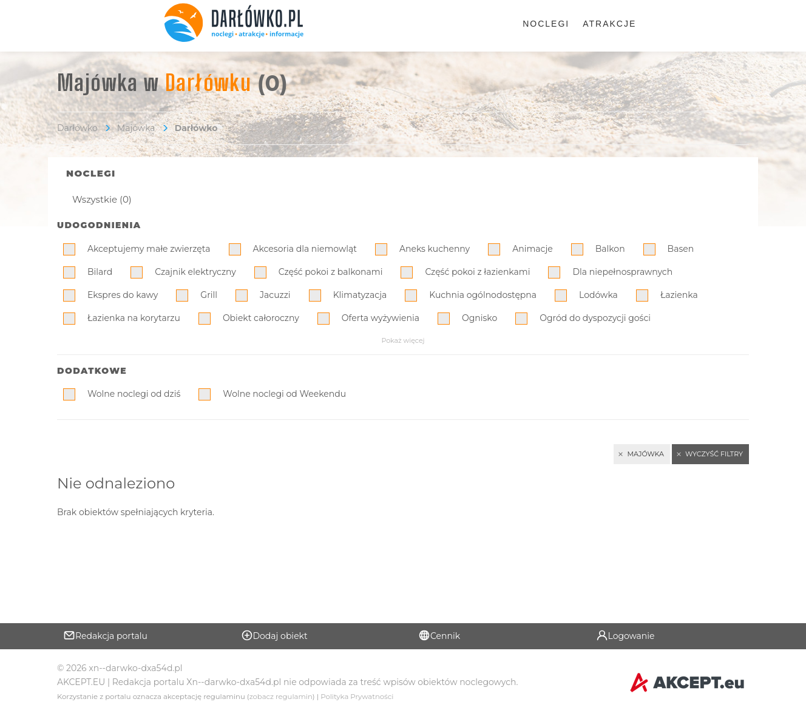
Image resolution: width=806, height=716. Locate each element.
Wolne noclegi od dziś (133, 393)
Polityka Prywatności (356, 696)
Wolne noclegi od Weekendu (284, 393)
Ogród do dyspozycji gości (595, 317)
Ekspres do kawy (122, 294)
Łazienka (679, 294)
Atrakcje (609, 24)
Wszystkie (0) (102, 199)
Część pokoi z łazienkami (477, 271)
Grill (208, 294)
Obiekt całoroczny (261, 317)
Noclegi (546, 24)
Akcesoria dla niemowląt (305, 248)
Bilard (99, 271)
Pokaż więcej (402, 340)
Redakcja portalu (105, 635)
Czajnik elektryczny (195, 271)
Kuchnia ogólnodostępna (483, 294)
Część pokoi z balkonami (331, 271)
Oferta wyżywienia (380, 317)
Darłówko (77, 128)
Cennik (439, 635)
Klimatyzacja (360, 294)
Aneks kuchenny (434, 248)
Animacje (532, 248)
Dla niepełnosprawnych (622, 271)
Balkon (610, 248)
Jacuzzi (275, 294)
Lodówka (598, 294)
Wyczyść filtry (714, 454)
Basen (681, 248)
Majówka (136, 128)
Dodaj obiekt (274, 635)
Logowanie (625, 635)
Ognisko (479, 317)
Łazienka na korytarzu (133, 317)
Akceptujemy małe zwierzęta (149, 248)
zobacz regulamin (281, 696)
